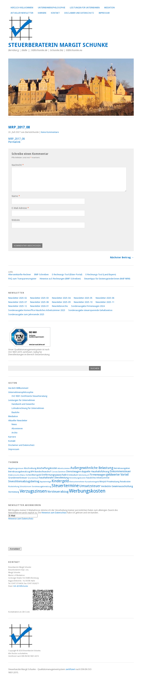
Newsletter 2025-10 (83, 302)
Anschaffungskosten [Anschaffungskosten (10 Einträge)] (47, 468)
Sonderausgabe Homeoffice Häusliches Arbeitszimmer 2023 (36, 310)
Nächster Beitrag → (122, 257)
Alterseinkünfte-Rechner (19, 274)
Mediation (109, 7)
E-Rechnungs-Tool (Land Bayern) (101, 274)
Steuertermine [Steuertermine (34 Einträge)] (65, 485)
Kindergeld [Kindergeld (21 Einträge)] (60, 481)
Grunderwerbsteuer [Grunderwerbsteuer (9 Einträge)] (17, 477)
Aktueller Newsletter (22, 13)
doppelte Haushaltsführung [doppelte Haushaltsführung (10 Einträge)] (95, 471)
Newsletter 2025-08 (39, 302)
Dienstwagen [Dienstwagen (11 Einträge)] (73, 471)
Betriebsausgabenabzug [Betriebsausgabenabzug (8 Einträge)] (19, 471)
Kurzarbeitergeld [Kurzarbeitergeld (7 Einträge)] (92, 482)
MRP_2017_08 (16, 138)
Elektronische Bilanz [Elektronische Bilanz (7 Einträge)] (16, 475)
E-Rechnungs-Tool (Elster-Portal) (67, 274)
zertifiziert (70, 669)
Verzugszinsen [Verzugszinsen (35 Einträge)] (33, 491)
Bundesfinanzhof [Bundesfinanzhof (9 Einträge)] (43, 471)
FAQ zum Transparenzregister (22, 278)
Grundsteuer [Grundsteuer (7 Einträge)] (33, 478)
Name (16, 196)
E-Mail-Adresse (20, 208)
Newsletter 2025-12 (17, 306)
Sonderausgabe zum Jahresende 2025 (26, 314)
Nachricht (18, 165)
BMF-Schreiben (41, 274)
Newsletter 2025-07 (17, 302)
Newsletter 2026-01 (39, 306)
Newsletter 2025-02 (17, 298)
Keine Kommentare (50, 132)
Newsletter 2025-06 (105, 298)
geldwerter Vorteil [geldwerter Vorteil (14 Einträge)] (117, 474)
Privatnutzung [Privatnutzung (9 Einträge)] (113, 481)
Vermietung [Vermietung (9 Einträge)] (13, 492)
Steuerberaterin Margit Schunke (58, 45)
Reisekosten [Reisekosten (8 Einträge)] (125, 481)
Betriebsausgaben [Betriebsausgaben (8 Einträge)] (122, 468)
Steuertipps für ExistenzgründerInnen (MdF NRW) (107, 278)
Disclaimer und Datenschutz (79, 13)
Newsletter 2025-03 (39, 298)
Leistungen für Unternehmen (85, 7)
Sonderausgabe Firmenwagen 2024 (88, 306)
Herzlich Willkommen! (22, 7)
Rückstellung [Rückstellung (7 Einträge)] (13, 486)
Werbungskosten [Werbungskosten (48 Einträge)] (87, 491)
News (14, 424)
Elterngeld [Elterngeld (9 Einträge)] (36, 475)
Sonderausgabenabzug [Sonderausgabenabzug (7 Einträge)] (41, 486)
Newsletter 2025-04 (61, 298)
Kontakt (55, 13)
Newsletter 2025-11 (105, 302)
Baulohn (15, 412)
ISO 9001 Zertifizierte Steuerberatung (29, 396)
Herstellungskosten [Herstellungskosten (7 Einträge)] (77, 478)
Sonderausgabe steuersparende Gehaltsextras (90, 310)
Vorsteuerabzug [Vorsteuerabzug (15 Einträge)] (58, 491)
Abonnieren (17, 428)
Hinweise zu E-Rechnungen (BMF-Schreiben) (60, 278)
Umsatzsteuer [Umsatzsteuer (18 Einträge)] (89, 486)
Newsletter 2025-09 (61, 302)
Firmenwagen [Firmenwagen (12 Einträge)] (98, 474)
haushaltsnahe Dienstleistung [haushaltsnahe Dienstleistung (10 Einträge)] (54, 477)
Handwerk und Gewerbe (23, 404)
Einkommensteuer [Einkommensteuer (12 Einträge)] (120, 471)
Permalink (14, 142)
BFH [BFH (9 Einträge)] (32, 471)
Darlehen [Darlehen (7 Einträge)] (62, 472)
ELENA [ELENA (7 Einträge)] (28, 475)
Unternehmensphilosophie (51, 7)
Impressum (104, 13)
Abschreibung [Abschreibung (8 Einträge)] (30, 468)
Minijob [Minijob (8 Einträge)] (102, 481)
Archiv (14, 432)
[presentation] (37, 235)
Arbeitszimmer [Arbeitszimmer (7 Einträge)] (64, 468)
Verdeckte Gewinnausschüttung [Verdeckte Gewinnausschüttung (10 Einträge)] (117, 486)
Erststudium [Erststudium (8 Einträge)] (72, 475)
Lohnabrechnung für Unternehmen (28, 408)
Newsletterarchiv (60, 306)
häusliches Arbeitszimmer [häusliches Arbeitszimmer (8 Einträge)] (98, 478)
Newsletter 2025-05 (83, 298)
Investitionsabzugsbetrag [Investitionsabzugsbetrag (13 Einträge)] (23, 481)
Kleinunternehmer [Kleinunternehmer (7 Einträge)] (77, 482)
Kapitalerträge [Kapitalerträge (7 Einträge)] (45, 482)
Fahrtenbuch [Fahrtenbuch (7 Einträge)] (84, 475)
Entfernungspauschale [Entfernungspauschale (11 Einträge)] (54, 474)
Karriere (42, 13)
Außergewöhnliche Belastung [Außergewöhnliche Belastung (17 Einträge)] (91, 468)
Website (16, 220)
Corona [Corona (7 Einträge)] (54, 472)
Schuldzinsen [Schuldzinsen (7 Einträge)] (25, 486)
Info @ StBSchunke (20, 586)
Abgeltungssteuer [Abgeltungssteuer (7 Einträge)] (15, 468)
